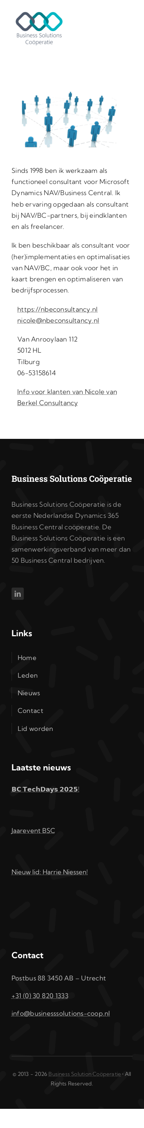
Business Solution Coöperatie (84, 1074)
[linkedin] (18, 594)
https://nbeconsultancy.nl (57, 309)
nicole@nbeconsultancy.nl (58, 320)
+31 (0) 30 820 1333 (40, 996)
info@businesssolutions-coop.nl (61, 1013)
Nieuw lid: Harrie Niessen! (50, 872)
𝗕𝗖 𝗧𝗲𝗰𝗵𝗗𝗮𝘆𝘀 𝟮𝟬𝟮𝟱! (45, 789)
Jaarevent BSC (33, 830)
